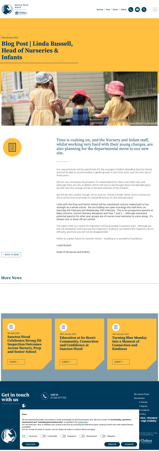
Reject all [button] (112, 444)
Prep (108, 9)
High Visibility (148, 421)
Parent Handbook (141, 411)
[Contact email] (137, 9)
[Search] (143, 9)
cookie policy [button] (83, 422)
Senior (115, 9)
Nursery (100, 9)
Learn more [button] (30, 444)
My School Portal (141, 395)
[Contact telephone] (130, 9)
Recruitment (139, 399)
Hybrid (123, 9)
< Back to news (11, 254)
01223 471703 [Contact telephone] (64, 397)
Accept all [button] (129, 444)
